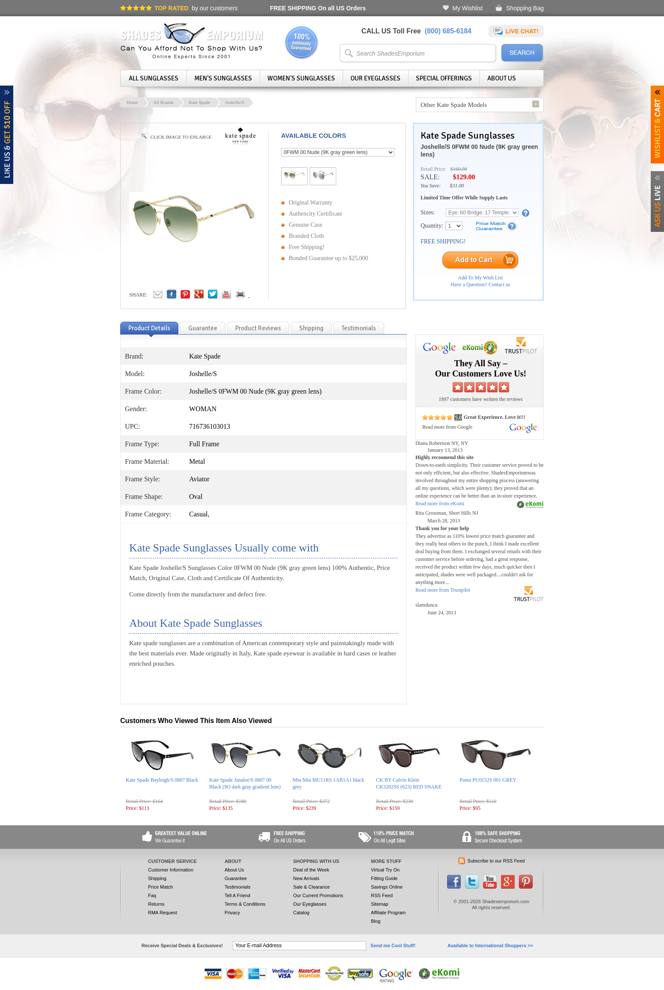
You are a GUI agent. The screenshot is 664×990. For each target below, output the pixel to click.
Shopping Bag (525, 8)
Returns (156, 904)
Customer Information (170, 869)
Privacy (232, 912)
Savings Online (387, 886)
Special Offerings (444, 78)
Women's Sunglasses (301, 78)
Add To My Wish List (480, 278)
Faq (152, 895)
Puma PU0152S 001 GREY (487, 780)
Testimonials (238, 886)
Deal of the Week (311, 869)
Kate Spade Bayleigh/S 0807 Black (162, 780)
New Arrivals (306, 878)
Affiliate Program (388, 912)
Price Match (160, 886)
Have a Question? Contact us (480, 285)
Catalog (301, 912)
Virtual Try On (385, 869)
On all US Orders (318, 8)
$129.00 (464, 177)
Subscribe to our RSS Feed (496, 860)
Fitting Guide (384, 878)
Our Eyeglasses (375, 78)
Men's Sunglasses (223, 78)
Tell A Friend (237, 895)
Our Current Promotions (318, 895)
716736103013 (209, 426)
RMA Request (162, 912)
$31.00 (457, 186)
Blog (375, 921)
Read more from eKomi (439, 504)
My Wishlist (467, 8)
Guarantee (236, 878)
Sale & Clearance (311, 886)
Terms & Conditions (245, 904)
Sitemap (379, 904)
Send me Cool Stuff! (393, 945)
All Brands (163, 102)
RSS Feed (382, 895)
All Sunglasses (153, 78)
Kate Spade (199, 102)
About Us (501, 78)
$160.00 (459, 169)
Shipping (157, 878)
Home (132, 102)
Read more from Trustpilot (442, 590)
